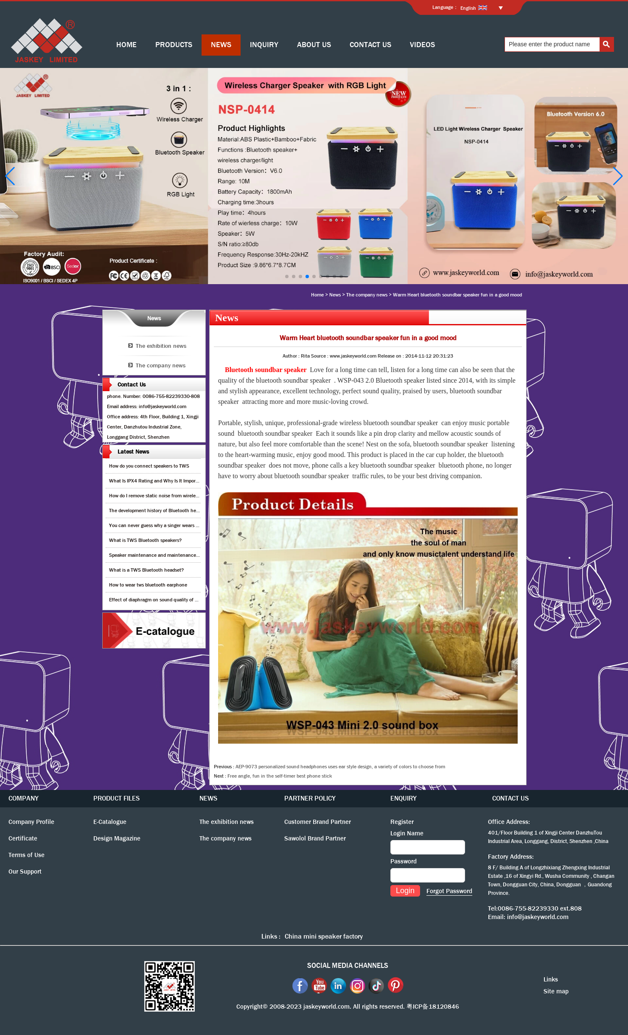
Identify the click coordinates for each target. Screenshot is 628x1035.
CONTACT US (370, 45)
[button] (287, 276)
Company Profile (31, 822)
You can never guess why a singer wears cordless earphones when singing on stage (197, 525)
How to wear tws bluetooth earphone (148, 584)
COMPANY (23, 798)
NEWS (221, 45)
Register (402, 822)
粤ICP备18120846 (433, 1006)
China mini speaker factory (324, 936)
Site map (556, 991)
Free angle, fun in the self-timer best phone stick (279, 776)
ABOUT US (314, 45)
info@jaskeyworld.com (538, 917)
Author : (292, 356)
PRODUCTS (173, 45)
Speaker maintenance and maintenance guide (159, 555)
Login (405, 890)
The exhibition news (161, 346)
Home (317, 294)
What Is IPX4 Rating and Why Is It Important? (158, 480)
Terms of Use (26, 855)
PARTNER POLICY (310, 798)
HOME (126, 45)
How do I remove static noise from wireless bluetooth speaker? (175, 495)
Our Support (25, 871)
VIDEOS (422, 45)
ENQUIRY (403, 798)
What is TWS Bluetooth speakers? (145, 540)
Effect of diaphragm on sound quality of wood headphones (171, 599)
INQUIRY (264, 45)
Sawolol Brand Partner (315, 838)
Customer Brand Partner (317, 822)
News (335, 294)
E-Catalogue (109, 822)
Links (551, 979)
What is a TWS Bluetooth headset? (146, 570)
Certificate (22, 838)
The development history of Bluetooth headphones (163, 510)
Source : (320, 356)
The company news (366, 294)
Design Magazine (116, 838)
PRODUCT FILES (116, 798)
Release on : (391, 356)
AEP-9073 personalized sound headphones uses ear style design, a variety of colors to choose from (340, 766)
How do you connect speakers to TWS (149, 466)
